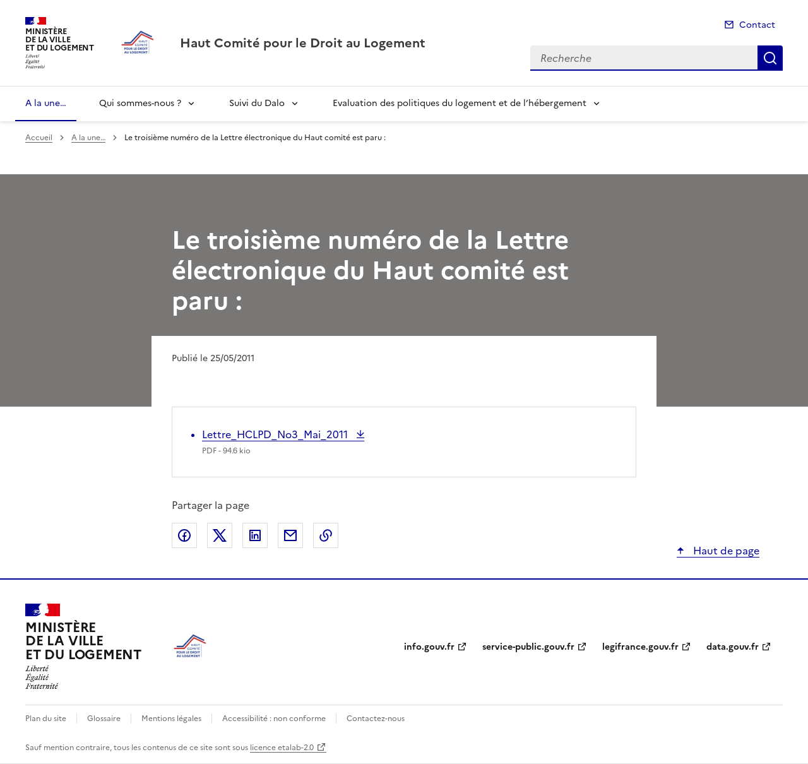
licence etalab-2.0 (282, 747)
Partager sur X (219, 535)
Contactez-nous (376, 718)
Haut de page (725, 550)
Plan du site (45, 718)
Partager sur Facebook (184, 535)
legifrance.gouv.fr (640, 647)
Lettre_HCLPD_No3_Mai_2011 (276, 434)
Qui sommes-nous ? (140, 103)
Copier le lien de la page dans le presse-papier (325, 535)
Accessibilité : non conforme (274, 718)
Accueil (38, 137)
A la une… (45, 103)
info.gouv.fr (429, 647)
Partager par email (290, 535)
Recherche (770, 58)
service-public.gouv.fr (528, 647)
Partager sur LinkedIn (255, 535)
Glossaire (104, 718)
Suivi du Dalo (257, 103)
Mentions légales (171, 718)
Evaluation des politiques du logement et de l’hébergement (459, 103)
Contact (757, 25)
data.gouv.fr (732, 647)
